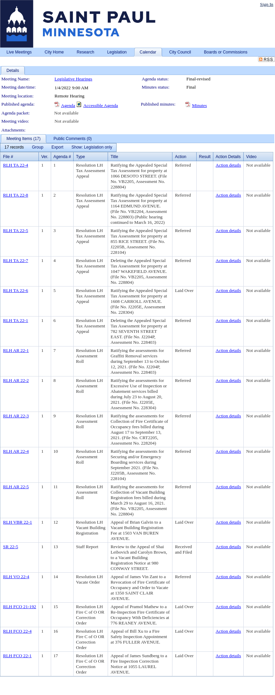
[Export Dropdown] (57, 147)
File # (8, 156)
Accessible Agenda (100, 105)
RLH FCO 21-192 (19, 606)
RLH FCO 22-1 (17, 655)
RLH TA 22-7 (15, 260)
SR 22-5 (10, 546)
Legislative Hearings (73, 78)
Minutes (199, 105)
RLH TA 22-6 (15, 290)
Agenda (68, 105)
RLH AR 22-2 (16, 380)
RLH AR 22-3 (16, 415)
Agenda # (62, 156)
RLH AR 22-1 (16, 350)
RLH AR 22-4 (16, 451)
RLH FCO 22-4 (17, 631)
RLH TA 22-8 (15, 195)
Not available (66, 112)
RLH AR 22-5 (16, 486)
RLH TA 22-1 (15, 320)
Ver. (44, 156)
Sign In (266, 4)
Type (80, 156)
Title (114, 156)
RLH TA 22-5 (15, 230)
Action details (228, 165)
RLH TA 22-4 (15, 165)
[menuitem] (14, 147)
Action (180, 156)
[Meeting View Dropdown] (91, 147)
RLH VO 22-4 (16, 576)
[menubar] (58, 147)
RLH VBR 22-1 (17, 522)
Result (205, 156)
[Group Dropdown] (37, 147)
